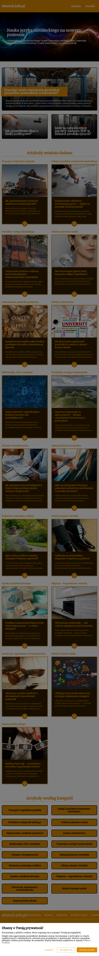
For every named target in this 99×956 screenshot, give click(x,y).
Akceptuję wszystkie (87, 950)
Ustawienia (49, 950)
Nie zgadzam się (66, 950)
